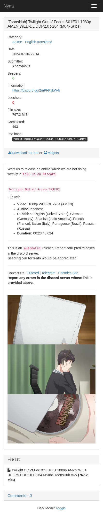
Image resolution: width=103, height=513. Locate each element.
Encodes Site (68, 273)
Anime (17, 42)
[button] (51, 496)
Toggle (61, 508)
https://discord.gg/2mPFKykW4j (36, 90)
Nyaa (9, 6)
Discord (33, 273)
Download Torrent (23, 153)
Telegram (48, 273)
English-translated (38, 42)
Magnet (51, 153)
